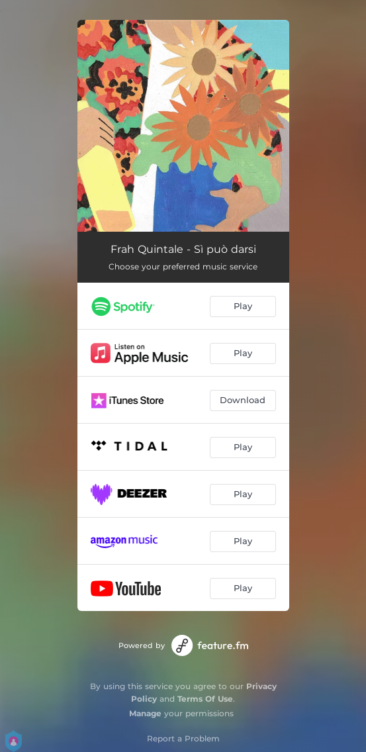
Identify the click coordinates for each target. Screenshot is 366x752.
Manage (145, 713)
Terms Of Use (205, 699)
